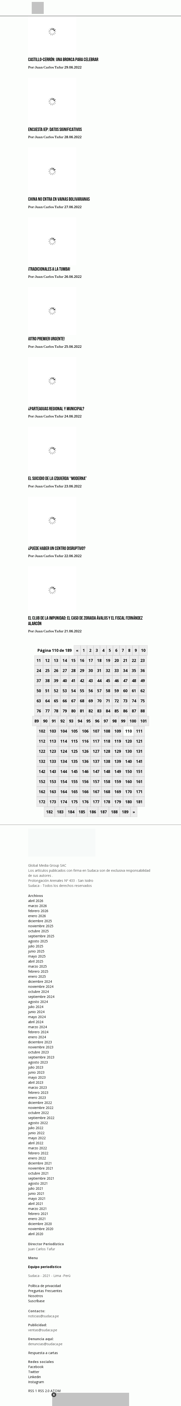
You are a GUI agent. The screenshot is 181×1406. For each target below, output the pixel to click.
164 (63, 791)
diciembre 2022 (40, 1102)
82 (90, 711)
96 (97, 721)
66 (64, 700)
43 (90, 680)
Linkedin (34, 1377)
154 (63, 781)
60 (125, 690)
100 (133, 721)
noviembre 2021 (40, 1168)
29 (82, 670)
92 (62, 721)
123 (53, 751)
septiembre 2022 (41, 1117)
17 (90, 660)
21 (125, 660)
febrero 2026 (38, 910)
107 (96, 731)
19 (108, 660)
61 (134, 690)
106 (85, 731)
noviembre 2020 (40, 1228)
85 (116, 711)
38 (47, 680)
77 (47, 711)
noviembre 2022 (40, 1107)
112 (42, 741)
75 (142, 700)
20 (116, 660)
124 (63, 751)
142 (42, 771)
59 (116, 690)
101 (143, 721)
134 (63, 761)
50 (39, 690)
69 (90, 700)
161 (139, 781)
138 (107, 761)
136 (85, 761)
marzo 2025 (37, 966)
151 (139, 771)
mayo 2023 (37, 1077)
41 (73, 680)
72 (116, 700)
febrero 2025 (38, 971)
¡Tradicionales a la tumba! (49, 269)
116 (85, 741)
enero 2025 (37, 976)
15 (73, 660)
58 (108, 690)
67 (73, 700)
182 (49, 812)
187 (103, 812)
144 (63, 771)
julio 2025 (35, 946)
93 (71, 721)
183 (60, 812)
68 (82, 700)
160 (128, 781)
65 (56, 700)
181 (139, 801)
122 (42, 751)
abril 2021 (35, 1203)
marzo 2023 (37, 1087)
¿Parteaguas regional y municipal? (56, 409)
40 (64, 680)
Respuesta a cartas (43, 1352)
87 (134, 711)
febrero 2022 (38, 1153)
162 (42, 791)
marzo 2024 (37, 1027)
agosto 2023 (38, 1062)
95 (88, 721)
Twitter (33, 1371)
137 (96, 761)
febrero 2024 (38, 1032)
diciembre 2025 (40, 921)
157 (96, 781)
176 (85, 801)
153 (53, 781)
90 (45, 721)
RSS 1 (33, 1390)
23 (142, 660)
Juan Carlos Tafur (49, 67)
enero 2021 (37, 1218)
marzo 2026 (37, 905)
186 (92, 812)
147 (96, 771)
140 (128, 761)
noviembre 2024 (40, 986)
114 (63, 741)
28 (73, 670)
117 (96, 741)
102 (42, 731)
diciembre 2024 (40, 981)
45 (108, 680)
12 (47, 660)
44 (99, 680)
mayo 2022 (37, 1138)
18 (99, 660)
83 (99, 711)
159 (117, 781)
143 (53, 771)
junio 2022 (36, 1133)
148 (107, 771)
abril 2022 (35, 1143)
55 (82, 690)
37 (39, 680)
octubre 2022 (38, 1112)
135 (74, 761)
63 (39, 700)
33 (116, 670)
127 (96, 751)
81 (82, 711)
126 (85, 751)
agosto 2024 (38, 1001)
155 (74, 781)
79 (64, 711)
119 (117, 741)
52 (56, 690)
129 (117, 751)
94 (80, 721)
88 (142, 711)
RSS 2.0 (44, 1390)
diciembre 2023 (40, 1042)
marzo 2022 (37, 1148)
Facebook (36, 1366)
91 (54, 721)
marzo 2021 (37, 1208)
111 (139, 731)
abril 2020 (35, 1234)
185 (82, 812)
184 (71, 812)
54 (73, 690)
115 (74, 741)
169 (117, 791)
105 (74, 731)
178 (107, 801)
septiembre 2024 (41, 996)
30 (90, 670)
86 (125, 711)
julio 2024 (35, 1006)
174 (63, 801)
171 (139, 791)
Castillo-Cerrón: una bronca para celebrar (63, 59)
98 (114, 721)
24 (39, 670)
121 (139, 741)
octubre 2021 (38, 1173)
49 (142, 680)
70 (99, 700)
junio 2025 (36, 951)
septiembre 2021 (41, 1178)
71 (108, 700)
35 (134, 670)
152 (42, 781)
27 (64, 670)
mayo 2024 (37, 1016)
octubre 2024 (38, 991)
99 (123, 721)
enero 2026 (37, 916)
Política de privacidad (44, 1285)
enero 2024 (37, 1037)
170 (128, 791)
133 (53, 761)
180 (128, 801)
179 (117, 801)
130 (128, 751)
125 (74, 751)
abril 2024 (35, 1022)
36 (142, 670)
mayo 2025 (37, 956)
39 (56, 680)
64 (47, 700)
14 (64, 660)
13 (56, 660)
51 (47, 690)
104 (63, 731)
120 (128, 741)
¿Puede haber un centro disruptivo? (56, 548)
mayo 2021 (37, 1198)
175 (74, 801)
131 (139, 751)
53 (64, 690)
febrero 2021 (38, 1213)
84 (108, 711)
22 (134, 660)
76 (39, 711)
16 (82, 660)
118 (107, 741)
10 (143, 650)
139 (117, 761)
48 (134, 680)
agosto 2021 (38, 1183)
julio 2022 (35, 1128)
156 (85, 781)
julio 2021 (35, 1188)
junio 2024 (36, 1011)
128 (107, 751)
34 (125, 670)
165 (74, 791)
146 (85, 771)
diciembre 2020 (40, 1223)
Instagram (36, 1382)
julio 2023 (35, 1067)
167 (96, 791)
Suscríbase (36, 1301)
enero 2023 (37, 1097)
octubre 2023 (38, 1052)
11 (39, 660)
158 (107, 781)
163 (53, 791)
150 (128, 771)
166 (85, 791)
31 (99, 670)
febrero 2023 (38, 1092)
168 (107, 791)
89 (36, 721)
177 (96, 801)
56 (90, 690)
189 (125, 812)
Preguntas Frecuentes (45, 1290)
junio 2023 (36, 1072)
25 (47, 670)
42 (82, 680)
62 (142, 690)
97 (106, 721)
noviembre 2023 (40, 1047)
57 (99, 690)
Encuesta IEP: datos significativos (55, 129)
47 (125, 680)
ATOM (55, 1390)
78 (56, 711)
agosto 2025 (38, 941)
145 (74, 771)
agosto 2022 (38, 1122)
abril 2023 (35, 1082)
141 (139, 761)
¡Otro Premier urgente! (46, 339)
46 (116, 680)
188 (114, 812)
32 (108, 670)
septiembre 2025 (41, 936)
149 (117, 771)
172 (42, 801)
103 (53, 731)
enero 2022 (37, 1158)
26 (56, 670)
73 (125, 700)
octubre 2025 (38, 931)
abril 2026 (35, 900)
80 (73, 711)
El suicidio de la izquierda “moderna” (57, 478)
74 (134, 700)
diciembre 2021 (40, 1163)
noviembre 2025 (40, 926)
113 (53, 741)
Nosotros (35, 1296)
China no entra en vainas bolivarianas (59, 199)
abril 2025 (35, 961)
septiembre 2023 (41, 1057)
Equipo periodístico (44, 1266)
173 (53, 801)
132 (42, 761)
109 (117, 731)
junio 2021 (36, 1193)
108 (107, 731)
